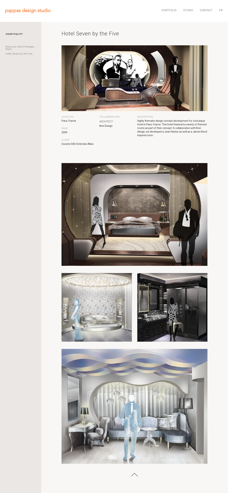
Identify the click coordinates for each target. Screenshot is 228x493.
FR (221, 10)
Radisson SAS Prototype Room (20, 48)
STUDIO (188, 10)
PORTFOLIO (169, 10)
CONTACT (206, 10)
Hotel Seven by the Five (19, 54)
